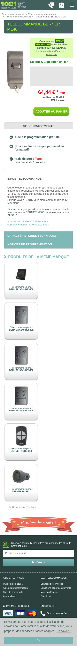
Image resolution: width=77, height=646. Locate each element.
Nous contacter (57, 613)
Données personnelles (51, 584)
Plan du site (46, 596)
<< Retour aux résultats (22, 507)
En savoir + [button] (63, 631)
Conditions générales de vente (55, 588)
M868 (41, 212)
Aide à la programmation (15, 588)
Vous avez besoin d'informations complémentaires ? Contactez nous (28, 223)
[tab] (38, 178)
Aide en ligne (9, 596)
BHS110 (12, 215)
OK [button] (38, 640)
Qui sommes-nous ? (13, 584)
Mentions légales (48, 592)
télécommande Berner (28, 187)
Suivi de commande (13, 592)
